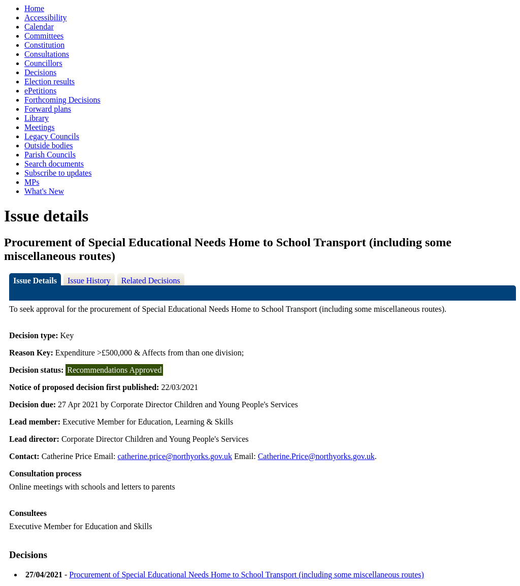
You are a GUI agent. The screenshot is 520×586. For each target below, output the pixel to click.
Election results (49, 81)
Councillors (43, 63)
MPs (31, 182)
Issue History (89, 280)
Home (34, 8)
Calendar (39, 26)
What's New (44, 191)
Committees (43, 35)
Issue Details (35, 280)
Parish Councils (50, 154)
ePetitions (40, 90)
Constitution (44, 45)
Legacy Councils (51, 136)
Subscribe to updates (57, 173)
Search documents (54, 163)
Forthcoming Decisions (62, 99)
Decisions (40, 72)
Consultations (46, 54)
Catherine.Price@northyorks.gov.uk (316, 456)
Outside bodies (48, 145)
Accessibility (45, 17)
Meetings (39, 127)
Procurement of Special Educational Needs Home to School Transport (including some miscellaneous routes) (246, 574)
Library (36, 118)
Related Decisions (150, 280)
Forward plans (47, 109)
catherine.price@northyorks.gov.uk (174, 456)
